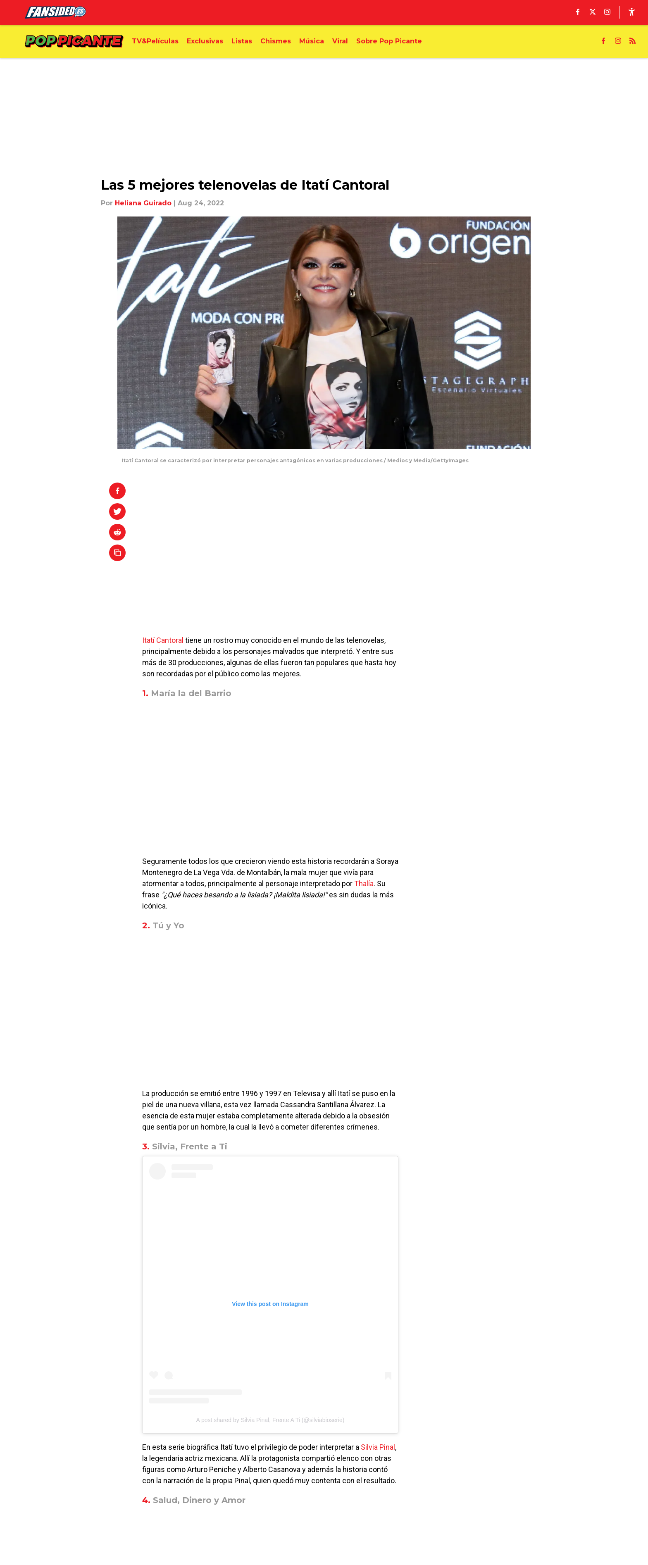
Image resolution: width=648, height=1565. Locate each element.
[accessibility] (632, 12)
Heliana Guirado (143, 203)
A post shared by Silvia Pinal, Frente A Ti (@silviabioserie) (270, 1420)
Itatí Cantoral (162, 640)
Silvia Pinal (378, 1447)
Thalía (364, 883)
